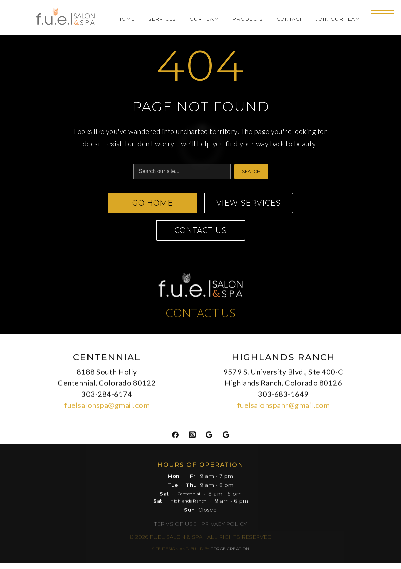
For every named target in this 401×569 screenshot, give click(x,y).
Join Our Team (338, 19)
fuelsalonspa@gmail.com (107, 407)
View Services (248, 203)
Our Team (204, 19)
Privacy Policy (224, 527)
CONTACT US (201, 315)
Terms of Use (175, 527)
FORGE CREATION (230, 551)
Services (162, 19)
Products (247, 19)
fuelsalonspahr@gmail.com (283, 407)
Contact (289, 19)
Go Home (152, 203)
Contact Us (201, 230)
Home (126, 19)
